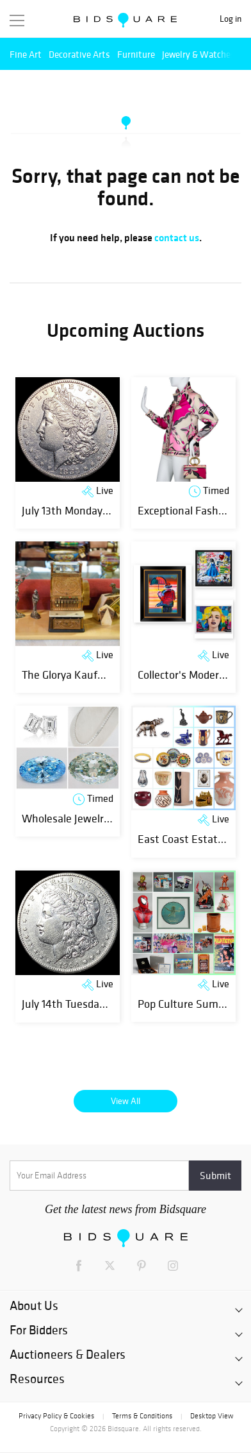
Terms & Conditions (142, 1415)
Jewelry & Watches (198, 54)
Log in (230, 19)
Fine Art (26, 54)
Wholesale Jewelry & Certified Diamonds (117, 818)
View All (125, 1101)
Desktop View (211, 1415)
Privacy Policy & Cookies (56, 1415)
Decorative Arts (79, 54)
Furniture (136, 54)
